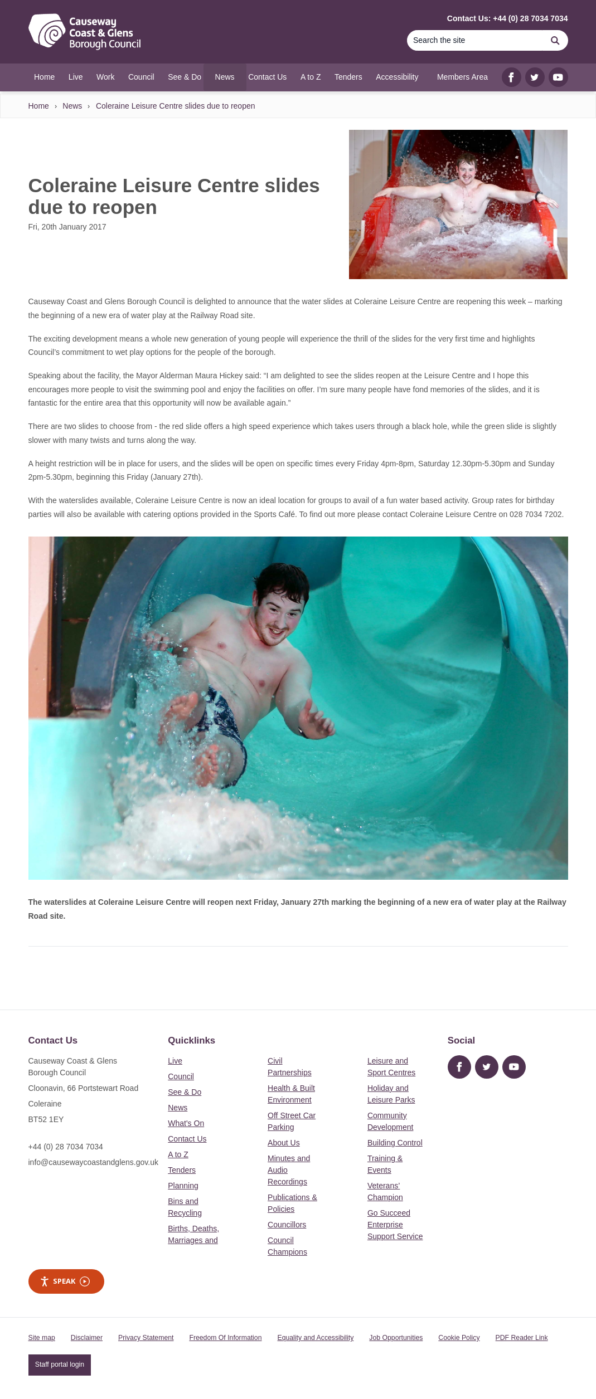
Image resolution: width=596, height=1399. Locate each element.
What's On (186, 1123)
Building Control (395, 1142)
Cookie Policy (458, 1338)
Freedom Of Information (225, 1338)
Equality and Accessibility (315, 1338)
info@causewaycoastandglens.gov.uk (93, 1162)
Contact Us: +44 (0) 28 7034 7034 (507, 18)
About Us (284, 1142)
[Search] (475, 40)
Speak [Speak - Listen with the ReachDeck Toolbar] (65, 1281)
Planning (183, 1185)
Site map (41, 1338)
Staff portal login (59, 1364)
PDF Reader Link (522, 1338)
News (72, 105)
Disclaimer (87, 1338)
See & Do (184, 1092)
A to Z (178, 1154)
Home (38, 105)
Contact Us (187, 1138)
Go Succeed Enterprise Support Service (395, 1224)
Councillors (287, 1224)
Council (181, 1076)
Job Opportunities (396, 1338)
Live (175, 1060)
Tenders (182, 1170)
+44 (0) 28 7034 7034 (65, 1146)
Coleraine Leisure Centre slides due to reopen (175, 105)
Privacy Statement (145, 1338)
